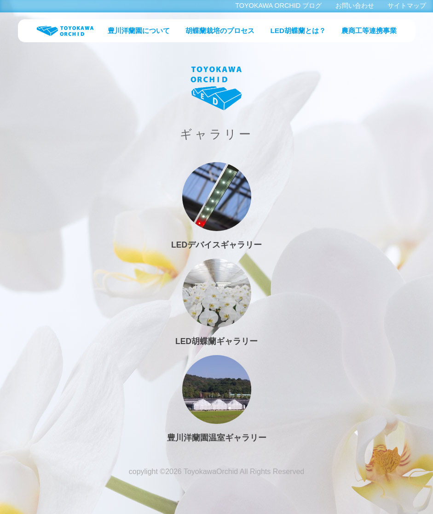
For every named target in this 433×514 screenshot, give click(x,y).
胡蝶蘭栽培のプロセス (219, 30)
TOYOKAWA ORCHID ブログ (278, 5)
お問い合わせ (354, 5)
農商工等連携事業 (369, 30)
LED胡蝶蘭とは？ (298, 30)
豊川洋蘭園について (139, 30)
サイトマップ (406, 5)
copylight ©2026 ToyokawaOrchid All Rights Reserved (216, 471)
